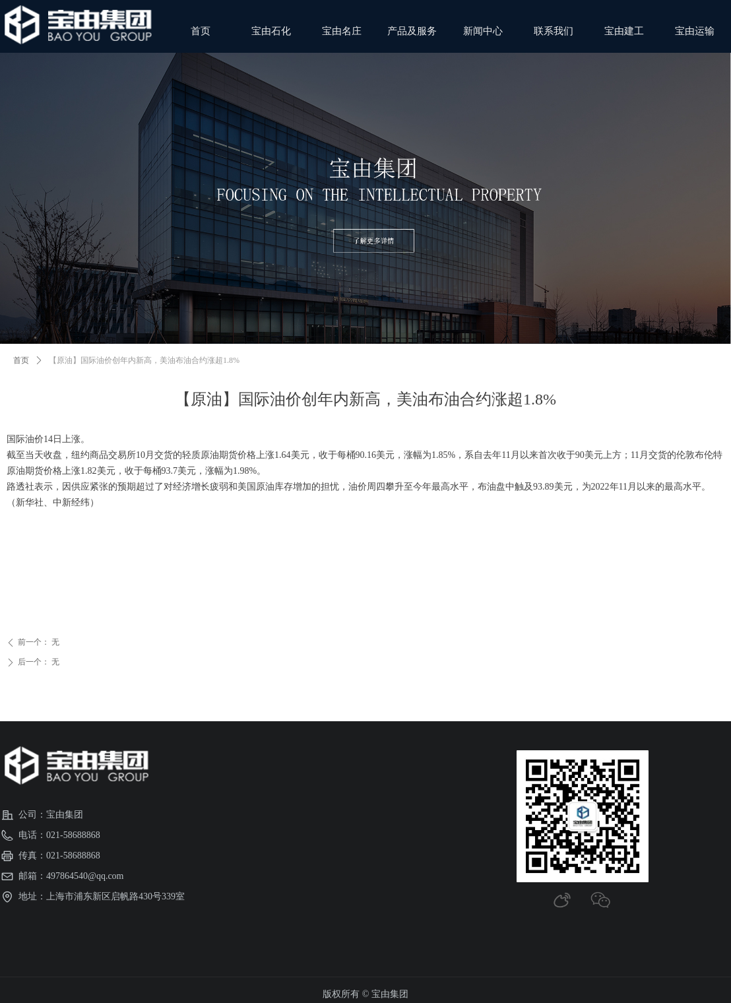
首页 (21, 360)
